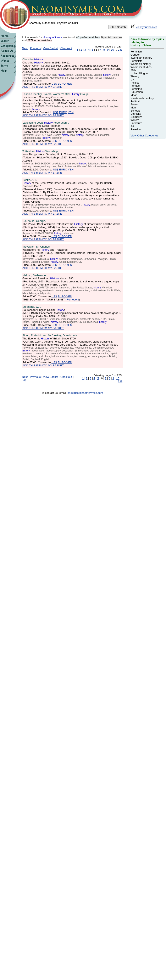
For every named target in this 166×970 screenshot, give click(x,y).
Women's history (141, 64)
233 (120, 49)
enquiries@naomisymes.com (85, 392)
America (136, 129)
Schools (135, 110)
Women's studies (141, 67)
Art (132, 126)
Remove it (72, 299)
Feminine (136, 88)
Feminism (137, 51)
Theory (135, 76)
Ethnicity (136, 113)
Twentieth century (141, 57)
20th (133, 70)
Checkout (66, 48)
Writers (135, 120)
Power (134, 104)
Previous (35, 48)
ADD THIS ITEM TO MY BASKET (43, 86)
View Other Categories (144, 135)
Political (135, 101)
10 (112, 49)
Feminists (136, 60)
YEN (69, 83)
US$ (54, 83)
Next (25, 48)
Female (135, 85)
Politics (135, 82)
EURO (62, 83)
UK (132, 79)
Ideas (134, 95)
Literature (136, 123)
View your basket (146, 27)
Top (24, 380)
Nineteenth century (142, 98)
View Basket (50, 48)
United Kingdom (140, 73)
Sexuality (136, 116)
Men (133, 107)
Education (137, 92)
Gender (135, 54)
